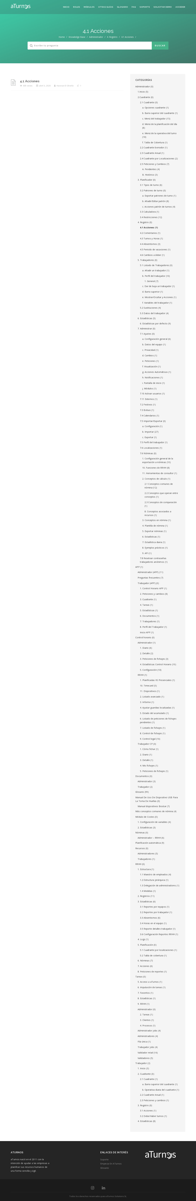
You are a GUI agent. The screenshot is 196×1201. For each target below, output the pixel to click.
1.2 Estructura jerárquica (152, 880)
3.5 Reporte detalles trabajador (156, 928)
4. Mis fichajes (147, 765)
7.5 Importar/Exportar (151, 421)
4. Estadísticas (145, 1121)
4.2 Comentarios (148, 233)
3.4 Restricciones (148, 217)
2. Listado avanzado (150, 696)
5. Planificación (145, 944)
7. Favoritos (144, 992)
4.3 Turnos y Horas (150, 238)
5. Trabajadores (146, 260)
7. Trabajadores (148, 621)
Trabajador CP (145, 743)
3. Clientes (145, 1020)
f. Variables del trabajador (155, 302)
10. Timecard (146, 685)
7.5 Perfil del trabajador (152, 442)
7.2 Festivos (146, 404)
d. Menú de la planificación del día (159, 124)
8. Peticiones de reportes (151, 971)
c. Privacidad (148, 349)
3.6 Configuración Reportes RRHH (157, 934)
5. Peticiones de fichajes (152, 771)
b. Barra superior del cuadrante (158, 113)
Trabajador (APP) (147, 583)
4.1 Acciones (30, 81)
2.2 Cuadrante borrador (152, 147)
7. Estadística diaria (152, 542)
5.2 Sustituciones (148, 307)
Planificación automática (148, 842)
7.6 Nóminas (146, 453)
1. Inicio (142, 1068)
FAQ (134, 7)
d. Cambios (148, 355)
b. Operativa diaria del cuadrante (159, 1089)
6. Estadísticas (145, 318)
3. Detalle (145, 760)
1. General (150, 281)
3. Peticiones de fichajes (152, 658)
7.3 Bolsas (145, 410)
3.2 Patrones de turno (151, 190)
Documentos (142, 776)
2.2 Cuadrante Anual (150, 1094)
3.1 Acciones (146, 1110)
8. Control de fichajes (151, 733)
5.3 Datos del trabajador (152, 313)
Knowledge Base (77, 36)
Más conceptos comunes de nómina (154, 811)
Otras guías (105, 7)
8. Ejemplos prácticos (153, 547)
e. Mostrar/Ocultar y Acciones (157, 297)
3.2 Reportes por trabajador (154, 912)
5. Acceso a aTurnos (148, 981)
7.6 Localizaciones (149, 447)
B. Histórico (148, 174)
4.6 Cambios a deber (150, 255)
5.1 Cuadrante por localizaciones (157, 950)
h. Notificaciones (151, 377)
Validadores (144, 1058)
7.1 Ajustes (145, 333)
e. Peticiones (148, 361)
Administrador (96, 36)
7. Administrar (145, 328)
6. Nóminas (143, 960)
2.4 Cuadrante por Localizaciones (157, 158)
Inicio (66, 7)
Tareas (139, 976)
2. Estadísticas (145, 827)
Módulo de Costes (144, 816)
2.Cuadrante (144, 97)
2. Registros (144, 896)
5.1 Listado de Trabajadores (154, 265)
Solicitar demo (163, 7)
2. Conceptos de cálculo (154, 478)
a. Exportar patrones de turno (157, 195)
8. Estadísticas (145, 998)
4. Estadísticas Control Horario (155, 664)
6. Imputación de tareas (150, 987)
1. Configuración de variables (153, 822)
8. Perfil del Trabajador (152, 626)
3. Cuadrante (146, 599)
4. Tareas (145, 604)
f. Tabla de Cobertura (153, 142)
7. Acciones (143, 966)
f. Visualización (149, 366)
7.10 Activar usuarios (150, 393)
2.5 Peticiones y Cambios (153, 164)
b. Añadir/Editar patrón (154, 201)
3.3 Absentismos (148, 917)
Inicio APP (145, 632)
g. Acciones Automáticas (155, 372)
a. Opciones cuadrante (153, 107)
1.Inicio (141, 91)
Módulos (89, 7)
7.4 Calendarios (148, 415)
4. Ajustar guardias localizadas (155, 707)
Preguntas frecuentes (149, 577)
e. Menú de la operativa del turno (159, 133)
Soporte (145, 7)
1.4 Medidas (146, 891)
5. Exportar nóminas (152, 531)
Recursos (140, 848)
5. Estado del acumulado (152, 713)
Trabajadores (145, 859)
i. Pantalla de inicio (151, 383)
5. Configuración (148, 669)
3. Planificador (145, 179)
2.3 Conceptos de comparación (161, 502)
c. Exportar (147, 437)
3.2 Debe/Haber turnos (152, 1116)
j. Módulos (147, 388)
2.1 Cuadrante (147, 102)
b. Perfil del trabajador (153, 275)
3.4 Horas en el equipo (151, 923)
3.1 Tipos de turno (149, 184)
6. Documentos (148, 615)
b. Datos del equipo (152, 344)
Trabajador (143, 786)
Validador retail (145, 1052)
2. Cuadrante (144, 1073)
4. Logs (141, 939)
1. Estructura (144, 869)
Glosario (122, 7)
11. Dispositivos (148, 691)
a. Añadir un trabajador (154, 270)
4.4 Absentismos (148, 244)
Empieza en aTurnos (111, 1163)
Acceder (180, 7)
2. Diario (144, 754)
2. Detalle (145, 653)
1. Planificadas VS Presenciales (156, 680)
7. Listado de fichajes (151, 727)
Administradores (146, 853)
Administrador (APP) (148, 572)
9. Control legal (148, 738)
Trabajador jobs (146, 1047)
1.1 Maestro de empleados (154, 874)
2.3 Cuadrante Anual (150, 153)
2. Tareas (145, 1014)
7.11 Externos (147, 399)
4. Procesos (146, 1025)
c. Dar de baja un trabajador (156, 286)
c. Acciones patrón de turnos (157, 206)
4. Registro (112, 36)
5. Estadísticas (147, 610)
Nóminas (140, 832)
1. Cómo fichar (147, 749)
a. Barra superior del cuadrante (158, 1084)
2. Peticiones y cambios (152, 593)
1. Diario (144, 647)
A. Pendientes (149, 169)
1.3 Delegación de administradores (158, 885)
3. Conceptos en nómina (155, 520)
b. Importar (148, 431)
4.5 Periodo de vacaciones (153, 249)
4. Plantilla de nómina (153, 525)
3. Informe (145, 702)
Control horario (143, 637)
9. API (145, 553)
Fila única (142, 1041)
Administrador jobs (147, 1030)
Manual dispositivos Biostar (152, 806)
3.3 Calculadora (148, 211)
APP (137, 566)
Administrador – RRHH (149, 837)
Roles (76, 7)
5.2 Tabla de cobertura (151, 955)
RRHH (141, 674)
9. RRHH (142, 1003)
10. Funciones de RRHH (154, 467)
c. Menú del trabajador (154, 118)
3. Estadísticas (145, 901)
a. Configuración (150, 426)
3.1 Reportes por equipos (153, 906)
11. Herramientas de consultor (158, 473)
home (62, 36)
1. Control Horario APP (152, 588)
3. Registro (143, 1105)
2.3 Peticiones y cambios (153, 1100)
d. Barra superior (151, 291)
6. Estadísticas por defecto (153, 323)
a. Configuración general (154, 338)
